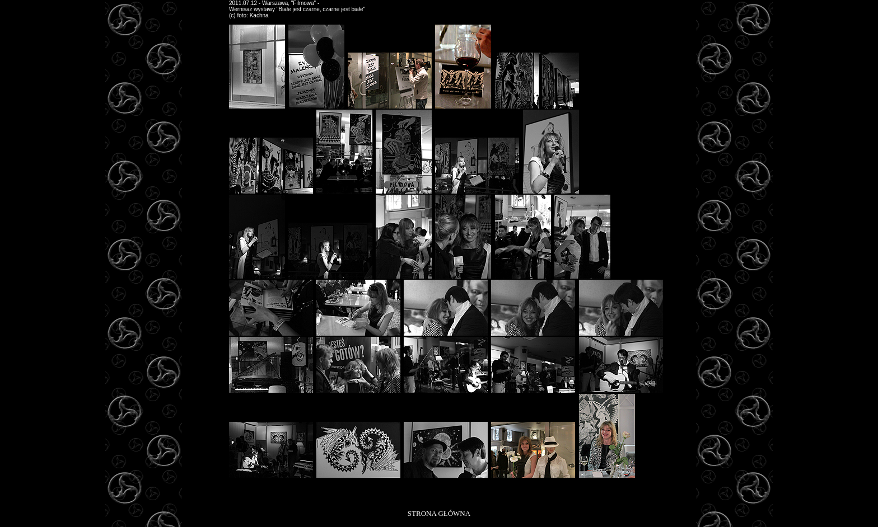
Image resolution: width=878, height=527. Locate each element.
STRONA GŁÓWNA (439, 513)
